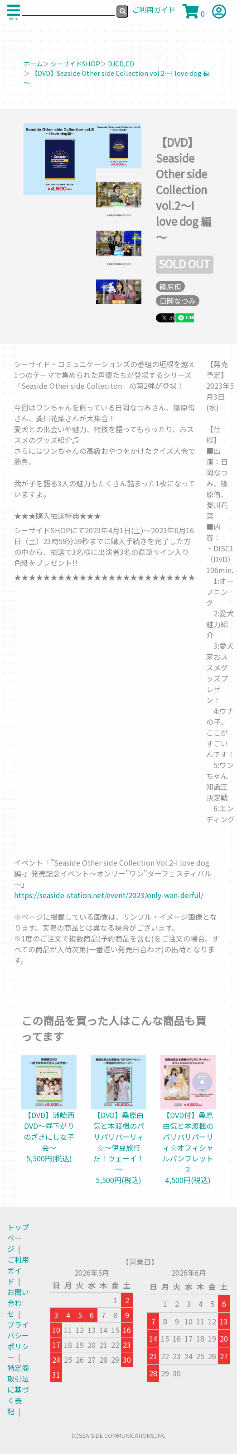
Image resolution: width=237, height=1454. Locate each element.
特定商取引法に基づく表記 (18, 1389)
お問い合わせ (18, 1302)
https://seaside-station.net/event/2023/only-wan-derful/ (108, 895)
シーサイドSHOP (75, 63)
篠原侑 (170, 286)
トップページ (18, 1237)
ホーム (33, 63)
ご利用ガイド (18, 1270)
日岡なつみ (178, 300)
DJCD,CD (121, 63)
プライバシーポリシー (18, 1340)
